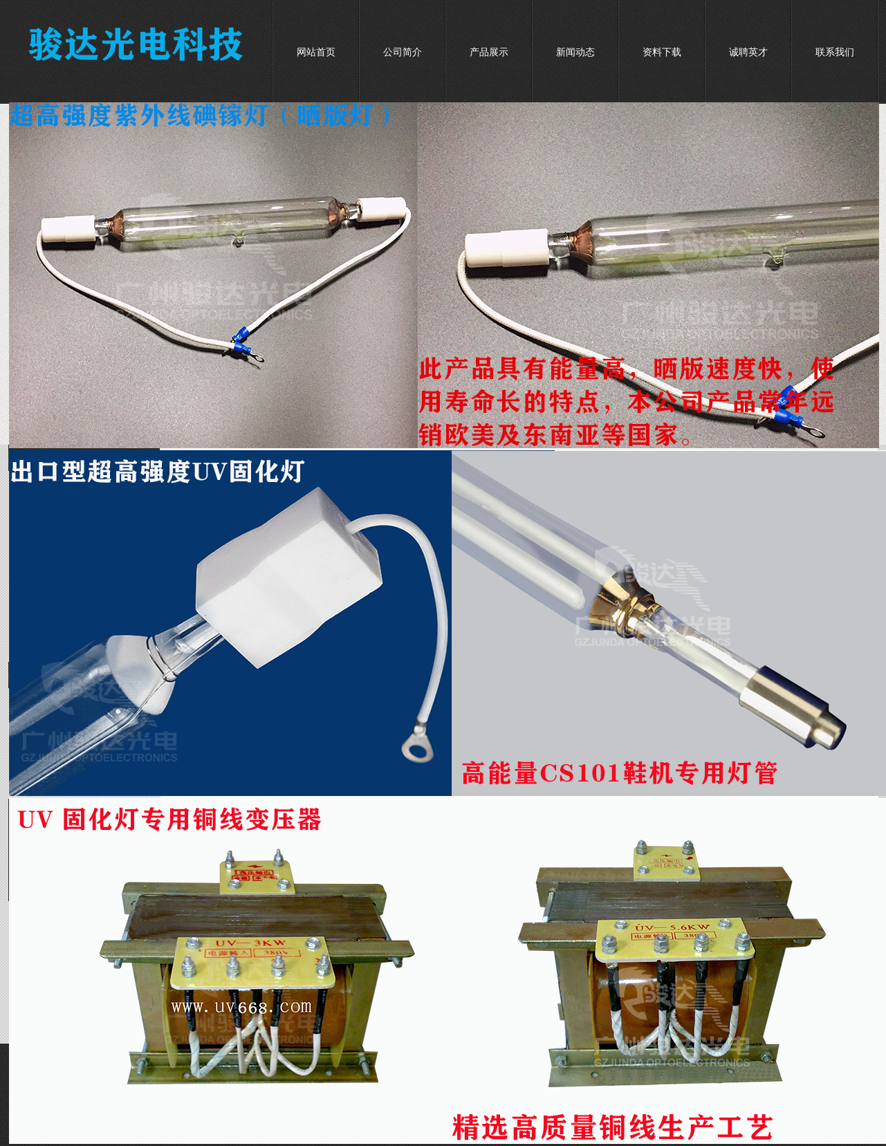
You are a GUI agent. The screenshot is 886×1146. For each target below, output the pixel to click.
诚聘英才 (748, 51)
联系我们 (834, 51)
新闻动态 (575, 51)
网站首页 (316, 51)
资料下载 (662, 51)
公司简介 (402, 51)
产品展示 (489, 51)
